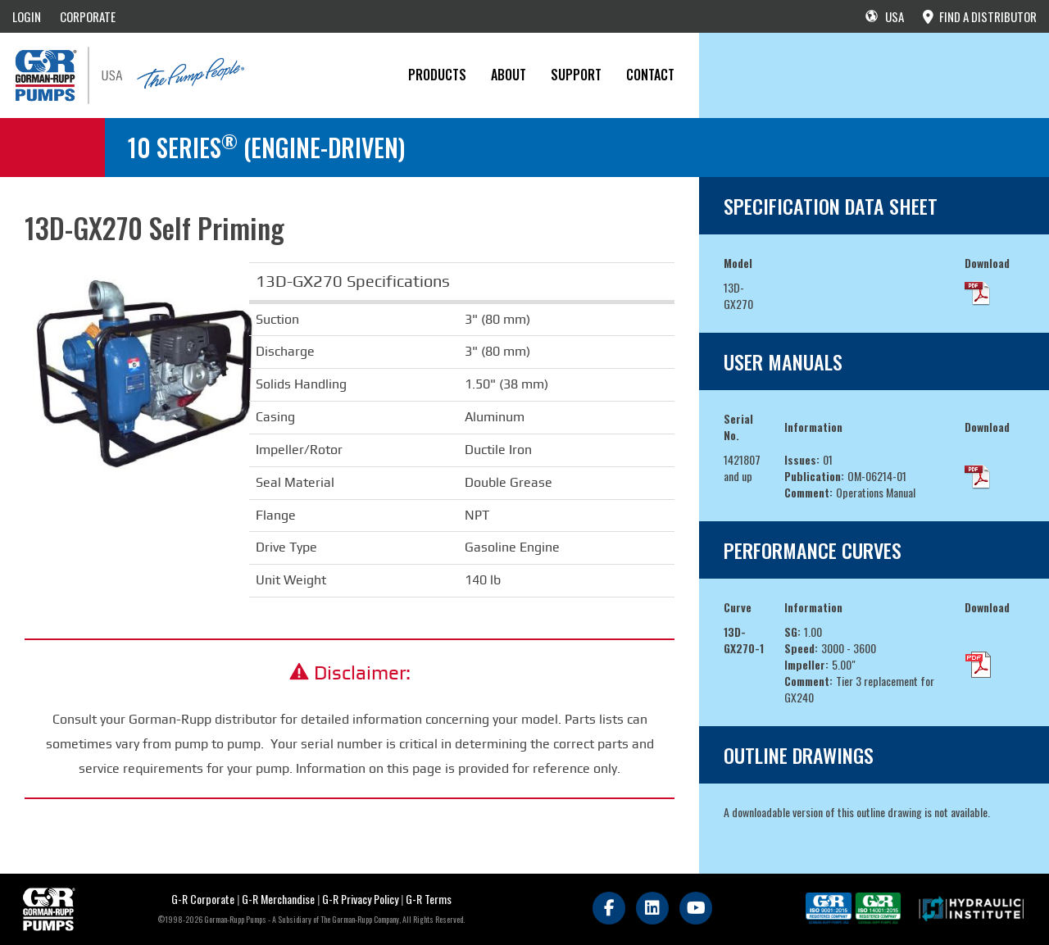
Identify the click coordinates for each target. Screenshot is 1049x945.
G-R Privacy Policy (360, 898)
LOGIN (26, 16)
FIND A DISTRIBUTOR (980, 16)
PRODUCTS (437, 74)
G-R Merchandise (278, 898)
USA (884, 16)
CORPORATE (88, 16)
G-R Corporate (202, 898)
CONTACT (650, 74)
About (508, 74)
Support (576, 74)
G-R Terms (429, 898)
